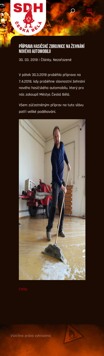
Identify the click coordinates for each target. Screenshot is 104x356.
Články (46, 59)
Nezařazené (62, 59)
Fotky (23, 289)
